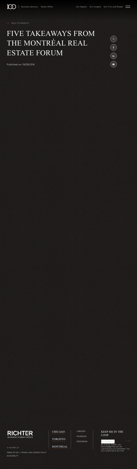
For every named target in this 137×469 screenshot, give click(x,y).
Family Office (47, 7)
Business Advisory (29, 7)
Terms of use (12, 452)
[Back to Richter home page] (20, 434)
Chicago (58, 431)
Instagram (82, 441)
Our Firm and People (113, 7)
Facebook (82, 436)
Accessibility (12, 456)
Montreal (60, 446)
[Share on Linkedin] (113, 56)
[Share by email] (113, 64)
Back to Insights (20, 23)
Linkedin (81, 431)
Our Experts (81, 7)
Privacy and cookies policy (33, 452)
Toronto (58, 439)
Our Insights (95, 7)
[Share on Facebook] (113, 47)
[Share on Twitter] (113, 39)
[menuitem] (29, 6)
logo (64, 5)
